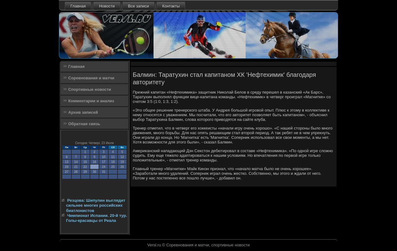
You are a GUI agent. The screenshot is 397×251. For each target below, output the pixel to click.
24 (103, 167)
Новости (106, 6)
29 (85, 172)
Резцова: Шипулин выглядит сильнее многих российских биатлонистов (95, 205)
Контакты (171, 6)
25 (113, 167)
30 (94, 172)
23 (94, 167)
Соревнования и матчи (91, 78)
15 (85, 162)
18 (113, 162)
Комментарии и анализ (91, 101)
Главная (78, 6)
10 (103, 157)
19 (122, 162)
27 (66, 172)
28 (76, 172)
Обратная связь (84, 123)
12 (122, 157)
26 (122, 167)
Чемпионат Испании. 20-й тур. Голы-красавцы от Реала (96, 218)
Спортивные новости (89, 89)
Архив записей (83, 112)
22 (85, 167)
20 (66, 167)
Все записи (138, 6)
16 (94, 162)
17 (103, 162)
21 (76, 167)
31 (103, 172)
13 (66, 162)
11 (113, 157)
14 (76, 162)
